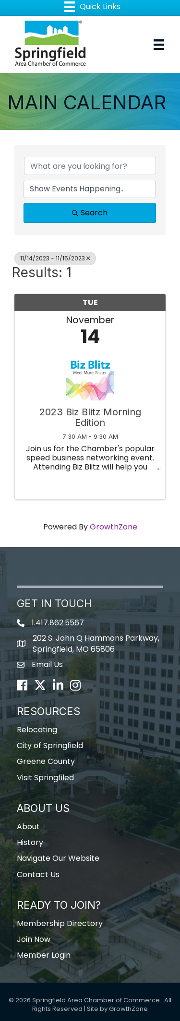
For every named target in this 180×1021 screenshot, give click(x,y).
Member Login (44, 955)
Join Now (33, 939)
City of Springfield (50, 745)
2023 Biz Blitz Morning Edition (90, 417)
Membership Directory (60, 923)
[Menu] (159, 45)
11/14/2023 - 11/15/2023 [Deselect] (55, 258)
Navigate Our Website (58, 858)
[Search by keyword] (90, 166)
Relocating (37, 729)
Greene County (46, 761)
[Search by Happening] (90, 189)
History (30, 842)
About (28, 826)
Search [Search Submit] (90, 212)
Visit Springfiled (45, 777)
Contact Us (38, 874)
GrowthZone (113, 526)
